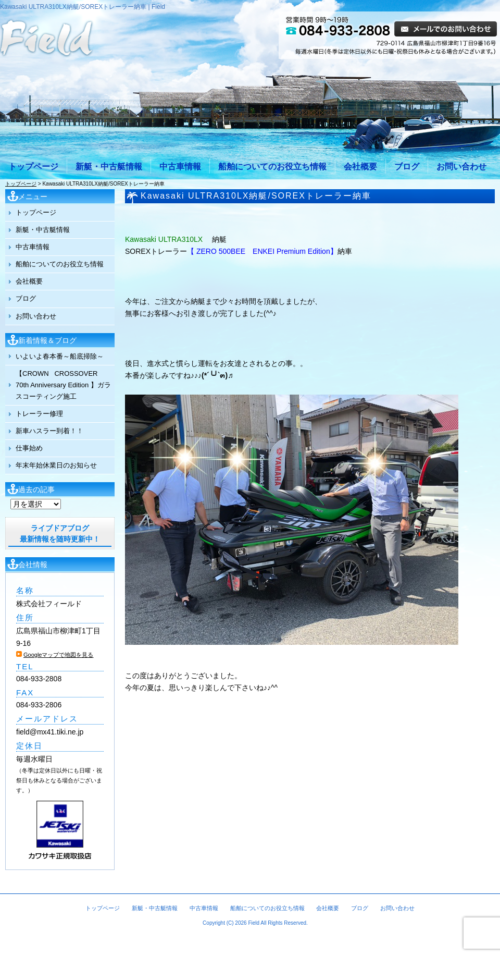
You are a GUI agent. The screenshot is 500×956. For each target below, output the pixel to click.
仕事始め (29, 448)
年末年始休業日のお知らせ (56, 465)
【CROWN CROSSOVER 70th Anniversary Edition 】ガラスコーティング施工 (63, 385)
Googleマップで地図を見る (58, 655)
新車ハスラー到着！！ (49, 431)
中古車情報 (180, 166)
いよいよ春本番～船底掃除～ (60, 356)
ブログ (406, 166)
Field (253, 923)
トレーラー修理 (39, 414)
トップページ (33, 166)
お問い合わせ (461, 166)
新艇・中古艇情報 (109, 166)
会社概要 (360, 166)
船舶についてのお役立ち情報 (272, 166)
